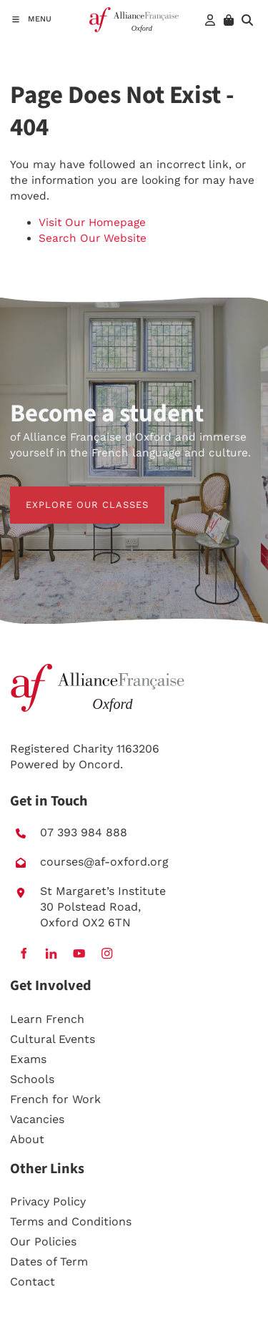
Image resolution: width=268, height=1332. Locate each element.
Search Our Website (93, 238)
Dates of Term (49, 1261)
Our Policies (43, 1241)
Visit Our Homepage (92, 222)
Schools (32, 1079)
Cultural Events (52, 1039)
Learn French (47, 1019)
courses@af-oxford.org (104, 861)
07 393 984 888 (83, 832)
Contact (32, 1281)
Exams (28, 1059)
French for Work (55, 1099)
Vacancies (37, 1119)
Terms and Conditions (70, 1221)
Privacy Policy (48, 1201)
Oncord (99, 764)
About (27, 1139)
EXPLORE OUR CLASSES (71, 494)
